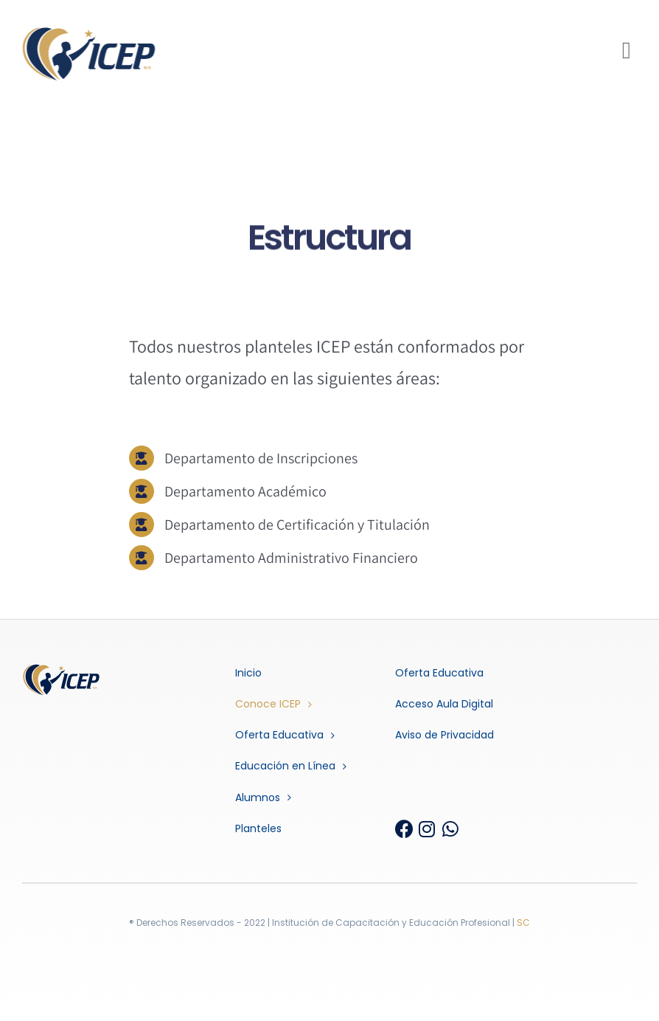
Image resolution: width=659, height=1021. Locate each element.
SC (523, 922)
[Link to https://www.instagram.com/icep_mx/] (426, 829)
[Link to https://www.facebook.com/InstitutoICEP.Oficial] (402, 829)
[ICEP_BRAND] (87, 32)
